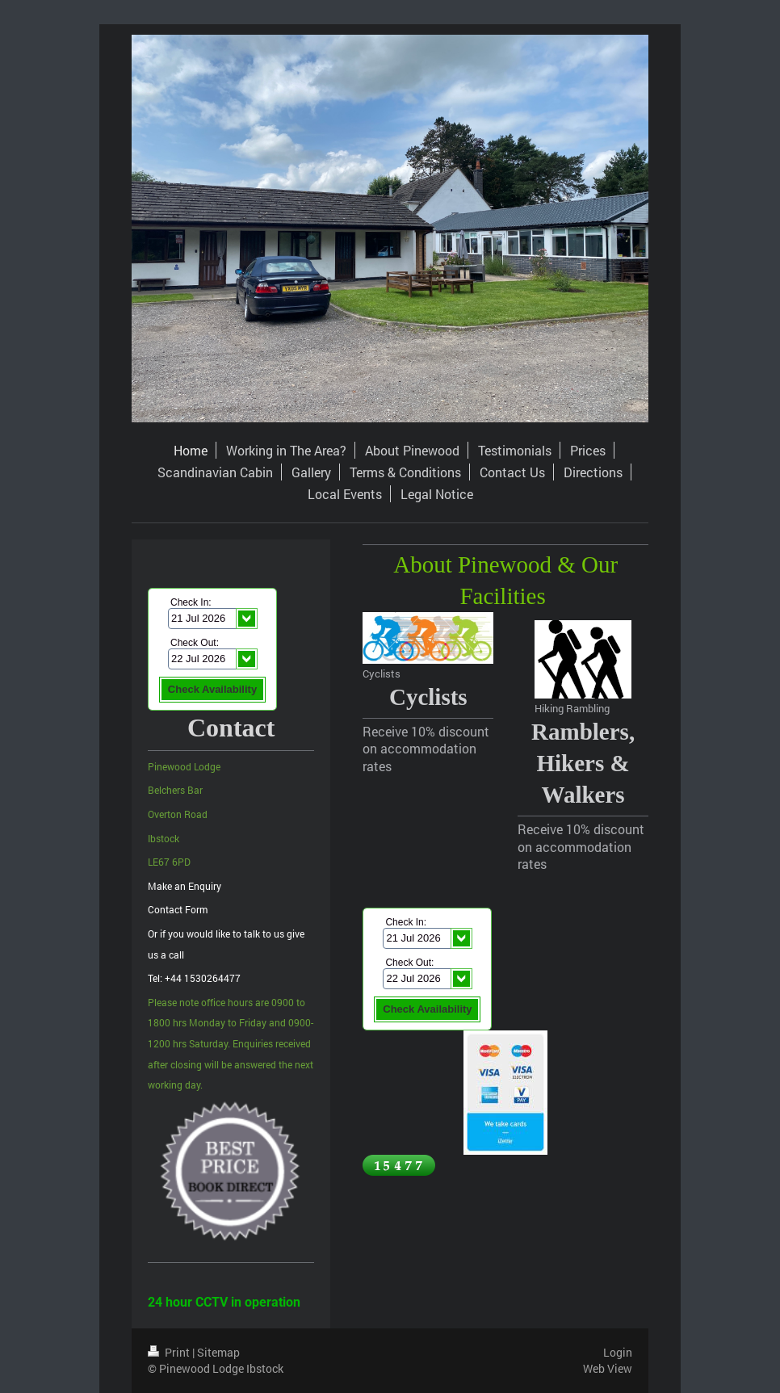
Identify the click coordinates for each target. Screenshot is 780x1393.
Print (170, 1352)
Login (617, 1352)
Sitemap (218, 1352)
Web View (607, 1368)
